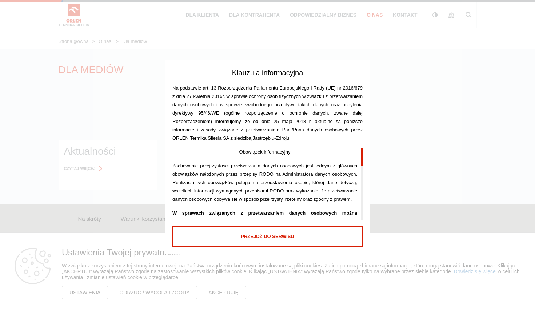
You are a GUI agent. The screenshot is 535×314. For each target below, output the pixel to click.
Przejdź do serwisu (267, 236)
